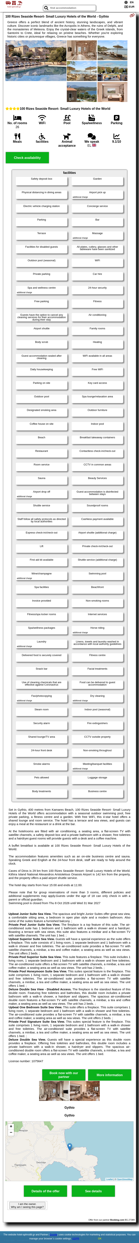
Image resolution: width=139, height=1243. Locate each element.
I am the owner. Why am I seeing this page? (27, 1205)
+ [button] (11, 1127)
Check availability (27, 157)
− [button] (11, 1133)
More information (110, 1075)
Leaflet (109, 1179)
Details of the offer (45, 1191)
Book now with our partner (64, 1075)
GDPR (75, 1238)
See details (93, 1191)
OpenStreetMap (124, 1179)
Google (53, 1234)
